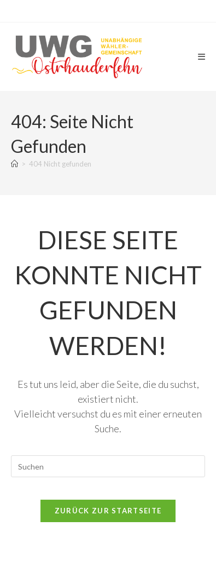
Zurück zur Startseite (108, 510)
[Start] (14, 163)
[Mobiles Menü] (202, 56)
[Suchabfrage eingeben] (108, 466)
